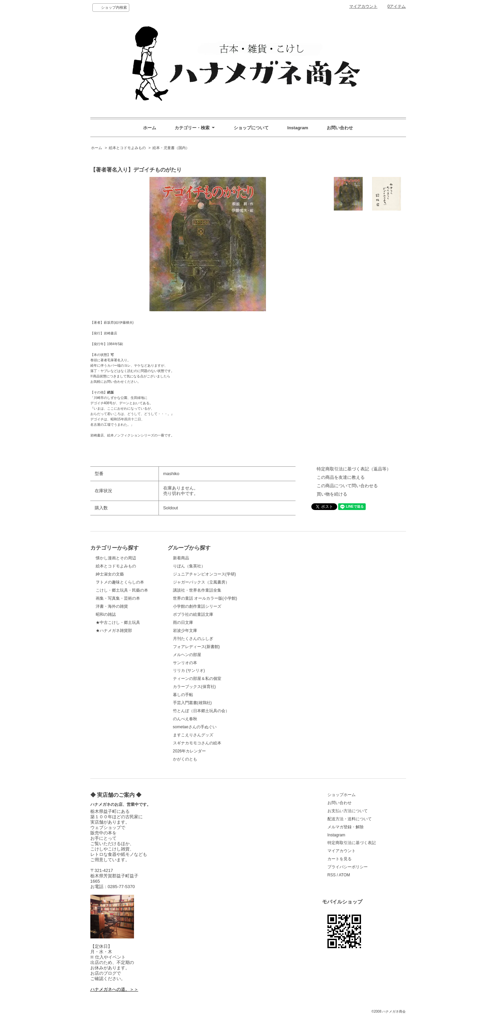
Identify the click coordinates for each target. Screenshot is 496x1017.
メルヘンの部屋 (187, 654)
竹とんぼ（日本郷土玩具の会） (201, 710)
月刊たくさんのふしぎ (193, 638)
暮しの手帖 (183, 694)
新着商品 (181, 558)
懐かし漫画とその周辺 (116, 558)
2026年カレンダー (189, 751)
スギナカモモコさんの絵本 (197, 743)
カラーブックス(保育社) (194, 686)
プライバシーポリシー (347, 867)
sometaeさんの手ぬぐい (195, 727)
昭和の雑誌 (106, 614)
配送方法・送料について (349, 819)
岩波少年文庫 (185, 630)
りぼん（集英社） (189, 566)
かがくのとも (185, 759)
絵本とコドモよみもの (127, 148)
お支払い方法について (347, 810)
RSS (331, 875)
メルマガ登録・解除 (345, 827)
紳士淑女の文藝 (110, 574)
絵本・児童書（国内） (170, 148)
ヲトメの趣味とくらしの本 (120, 582)
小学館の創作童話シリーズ (197, 606)
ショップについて (251, 127)
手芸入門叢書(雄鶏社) (192, 702)
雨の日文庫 (183, 622)
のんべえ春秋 (185, 718)
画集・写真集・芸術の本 (118, 598)
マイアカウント (363, 6)
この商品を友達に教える (341, 477)
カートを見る (339, 859)
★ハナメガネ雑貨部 (114, 630)
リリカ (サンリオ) (189, 670)
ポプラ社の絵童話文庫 (193, 614)
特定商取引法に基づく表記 (351, 842)
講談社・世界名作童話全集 (197, 590)
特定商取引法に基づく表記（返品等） (354, 468)
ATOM (344, 875)
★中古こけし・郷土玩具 (118, 622)
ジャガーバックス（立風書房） (201, 582)
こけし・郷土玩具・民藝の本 (122, 590)
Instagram (297, 127)
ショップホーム (341, 794)
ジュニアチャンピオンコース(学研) (204, 574)
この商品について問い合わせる (347, 485)
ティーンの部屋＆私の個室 (197, 678)
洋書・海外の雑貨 (112, 606)
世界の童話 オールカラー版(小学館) (205, 598)
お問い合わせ (340, 127)
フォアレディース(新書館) (196, 646)
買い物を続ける (332, 494)
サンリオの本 (185, 662)
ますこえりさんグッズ (193, 735)
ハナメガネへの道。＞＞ (114, 989)
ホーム (149, 127)
